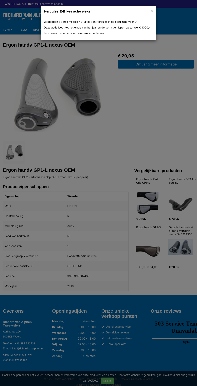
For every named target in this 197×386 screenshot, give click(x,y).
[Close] (151, 10)
